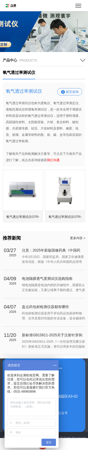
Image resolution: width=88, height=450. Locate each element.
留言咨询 (70, 92)
